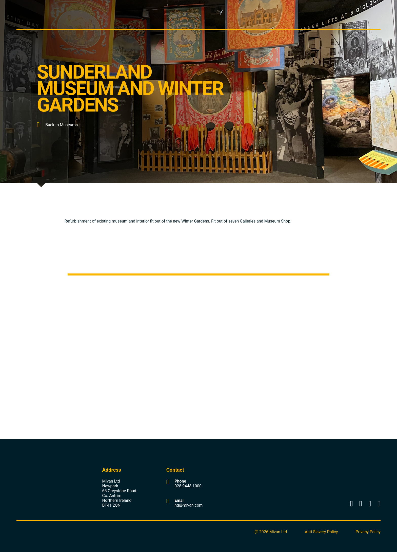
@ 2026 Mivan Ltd (270, 531)
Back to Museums (57, 124)
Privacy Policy (368, 531)
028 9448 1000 (188, 486)
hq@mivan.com (188, 505)
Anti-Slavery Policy (321, 531)
